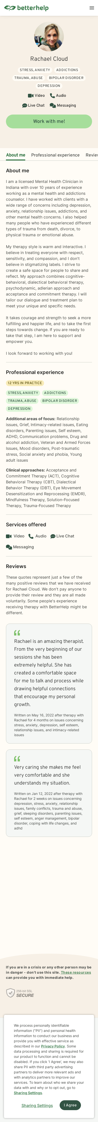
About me (15, 155)
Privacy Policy (53, 1046)
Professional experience (55, 155)
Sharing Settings (28, 1093)
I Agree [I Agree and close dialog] (70, 1105)
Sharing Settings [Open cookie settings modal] (37, 1105)
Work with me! (49, 121)
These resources (76, 972)
